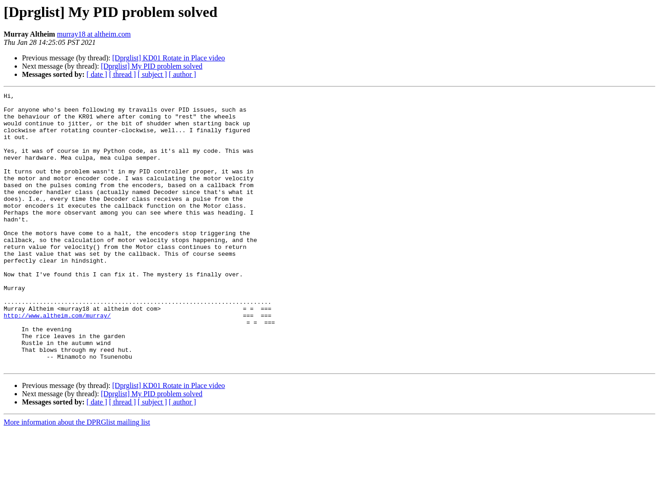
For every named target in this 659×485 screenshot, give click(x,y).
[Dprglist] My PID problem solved (151, 66)
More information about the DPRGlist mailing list (77, 477)
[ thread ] (122, 74)
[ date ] (96, 74)
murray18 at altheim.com (93, 34)
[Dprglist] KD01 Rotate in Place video (168, 58)
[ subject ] (152, 74)
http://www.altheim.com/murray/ (57, 360)
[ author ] (182, 74)
